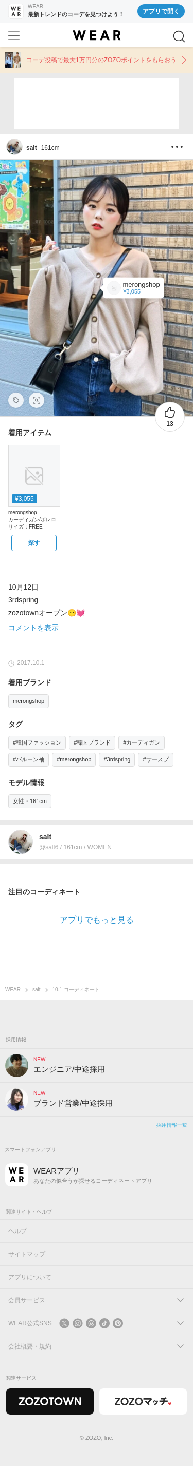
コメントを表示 (33, 627)
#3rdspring (116, 759)
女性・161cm (30, 801)
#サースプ (155, 759)
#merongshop (74, 759)
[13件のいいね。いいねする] (170, 417)
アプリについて (29, 1277)
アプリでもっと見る (97, 919)
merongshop (28, 701)
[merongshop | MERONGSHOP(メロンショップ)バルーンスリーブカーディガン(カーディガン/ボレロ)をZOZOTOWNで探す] (34, 543)
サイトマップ (26, 1254)
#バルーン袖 (28, 759)
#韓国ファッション (37, 742)
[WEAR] (96, 35)
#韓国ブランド (92, 742)
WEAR (13, 989)
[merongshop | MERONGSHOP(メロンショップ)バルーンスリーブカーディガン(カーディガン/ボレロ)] (133, 288)
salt (36, 989)
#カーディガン (141, 742)
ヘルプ (17, 1231)
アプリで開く (161, 11)
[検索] (179, 36)
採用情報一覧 (171, 1125)
